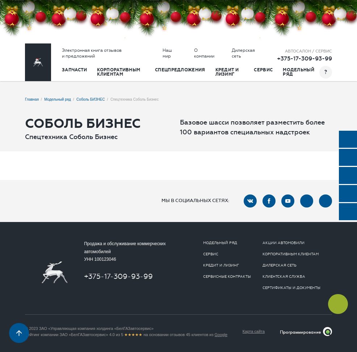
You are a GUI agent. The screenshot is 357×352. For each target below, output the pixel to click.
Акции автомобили (283, 243)
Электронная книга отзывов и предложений (92, 53)
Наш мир (167, 53)
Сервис (263, 69)
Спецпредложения (180, 69)
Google (221, 334)
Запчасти (74, 69)
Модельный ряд (298, 72)
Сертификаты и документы (291, 288)
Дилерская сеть (243, 53)
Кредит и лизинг (227, 72)
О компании (204, 53)
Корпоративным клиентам (118, 72)
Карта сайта (254, 331)
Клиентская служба (283, 277)
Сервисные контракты (227, 277)
